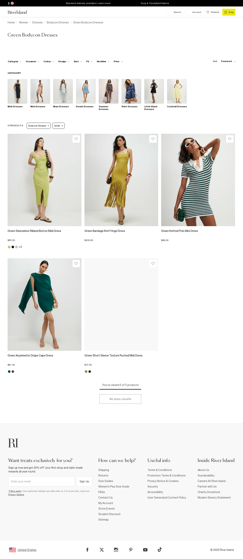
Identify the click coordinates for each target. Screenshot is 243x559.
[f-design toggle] (64, 61)
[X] (101, 550)
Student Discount (109, 514)
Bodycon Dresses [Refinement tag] (38, 125)
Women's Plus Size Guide (113, 486)
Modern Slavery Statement (214, 497)
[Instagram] (116, 549)
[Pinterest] (130, 549)
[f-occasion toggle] (32, 61)
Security (153, 486)
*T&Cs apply (14, 491)
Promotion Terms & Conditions (167, 475)
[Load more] (120, 399)
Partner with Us (207, 486)
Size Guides (105, 481)
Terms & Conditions (160, 470)
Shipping (103, 470)
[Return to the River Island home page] (20, 12)
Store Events (106, 508)
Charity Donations (209, 492)
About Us (203, 470)
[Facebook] (87, 549)
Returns (103, 475)
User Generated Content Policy (167, 497)
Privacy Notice (16, 494)
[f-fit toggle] (89, 61)
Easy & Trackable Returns (155, 3)
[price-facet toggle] (118, 61)
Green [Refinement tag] (58, 125)
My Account (105, 503)
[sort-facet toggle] (223, 61)
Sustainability (206, 475)
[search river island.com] (175, 12)
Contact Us (105, 497)
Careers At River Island (212, 481)
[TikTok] (159, 549)
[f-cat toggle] (14, 61)
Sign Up (84, 481)
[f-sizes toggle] (78, 61)
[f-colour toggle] (49, 61)
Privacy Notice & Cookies (163, 481)
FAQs (101, 492)
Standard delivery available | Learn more (88, 3)
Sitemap (103, 519)
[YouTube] (145, 549)
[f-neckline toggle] (103, 61)
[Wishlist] (76, 139)
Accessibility (155, 492)
